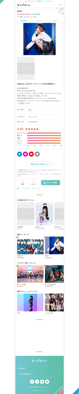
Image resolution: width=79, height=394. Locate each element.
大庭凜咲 (20, 227)
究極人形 (20, 256)
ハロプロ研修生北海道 (60, 228)
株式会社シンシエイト (43, 387)
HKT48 (19, 228)
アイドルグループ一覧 (28, 188)
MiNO (47, 256)
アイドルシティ (41, 390)
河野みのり (58, 227)
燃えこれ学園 (21, 284)
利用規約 (22, 368)
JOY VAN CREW (40, 228)
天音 (18, 313)
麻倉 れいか (39, 227)
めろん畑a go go (50, 284)
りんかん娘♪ (49, 313)
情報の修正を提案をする (39, 164)
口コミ (55, 21)
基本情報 (23, 21)
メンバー (39, 21)
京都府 (20, 17)
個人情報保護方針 (25, 374)
